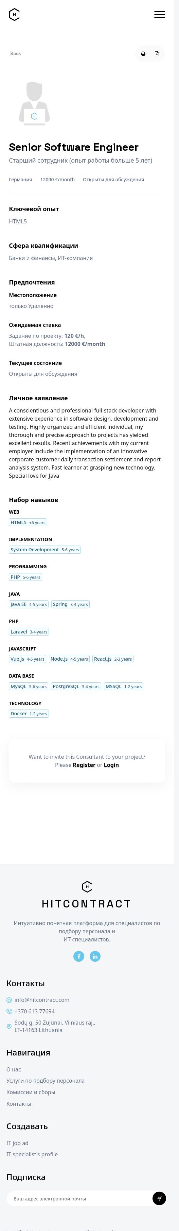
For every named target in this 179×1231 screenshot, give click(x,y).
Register (84, 765)
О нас (13, 1069)
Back (15, 53)
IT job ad (17, 1143)
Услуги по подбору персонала (45, 1080)
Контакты (18, 1103)
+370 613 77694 (30, 1011)
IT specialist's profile (32, 1154)
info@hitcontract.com (38, 1000)
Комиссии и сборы (30, 1092)
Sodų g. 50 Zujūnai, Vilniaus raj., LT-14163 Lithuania (50, 1026)
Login (111, 765)
